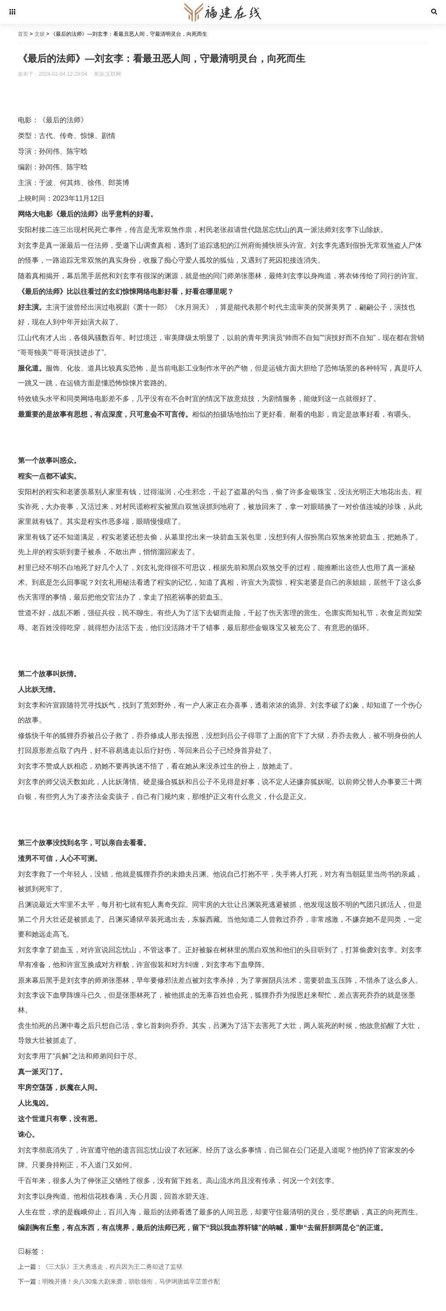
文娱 (39, 34)
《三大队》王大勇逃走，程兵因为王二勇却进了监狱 (112, 1266)
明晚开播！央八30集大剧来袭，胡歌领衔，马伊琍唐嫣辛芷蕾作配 (131, 1281)
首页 (23, 34)
